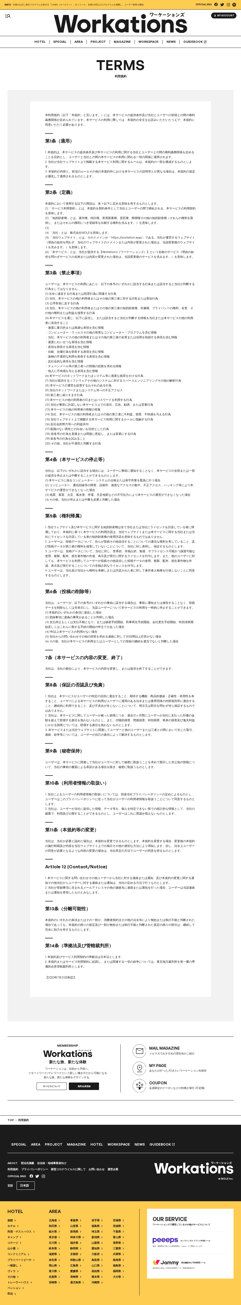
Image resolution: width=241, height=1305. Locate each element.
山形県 (75, 1225)
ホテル (12, 1225)
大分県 (118, 1276)
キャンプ (14, 1237)
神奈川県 (77, 1237)
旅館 (11, 1220)
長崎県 (75, 1276)
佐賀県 (54, 1276)
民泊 (11, 1293)
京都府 (75, 1254)
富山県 (118, 1237)
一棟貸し (14, 1265)
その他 (12, 1276)
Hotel (40, 42)
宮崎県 (54, 1282)
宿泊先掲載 (27, 1163)
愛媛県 (75, 1270)
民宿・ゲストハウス (20, 1231)
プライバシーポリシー (34, 1169)
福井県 (75, 1242)
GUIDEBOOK (195, 42)
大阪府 (97, 1254)
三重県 (118, 1248)
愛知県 (97, 1248)
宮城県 (118, 1220)
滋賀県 (54, 1254)
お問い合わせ (97, 1169)
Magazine (122, 42)
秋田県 (54, 1225)
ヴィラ (12, 1270)
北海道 (54, 1220)
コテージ (14, 1242)
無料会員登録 (84, 1086)
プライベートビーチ (20, 1259)
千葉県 (118, 1231)
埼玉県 (97, 1231)
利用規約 (12, 1169)
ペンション (15, 1288)
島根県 (118, 1259)
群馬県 (75, 1231)
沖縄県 (97, 1282)
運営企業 (113, 1169)
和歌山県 (77, 1259)
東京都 (54, 1237)
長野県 (118, 1242)
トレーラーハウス (19, 1282)
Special (59, 42)
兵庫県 (118, 1254)
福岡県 (118, 1270)
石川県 (54, 1242)
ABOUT (12, 1163)
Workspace (149, 42)
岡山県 (54, 1265)
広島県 (75, 1265)
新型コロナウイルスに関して (68, 1169)
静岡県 (75, 1248)
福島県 (97, 1225)
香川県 (54, 1270)
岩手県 (97, 1220)
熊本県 (97, 1276)
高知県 (97, 1270)
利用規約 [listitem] (22, 1120)
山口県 (97, 1265)
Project (98, 42)
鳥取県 (97, 1259)
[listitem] (216, 4)
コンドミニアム (18, 1254)
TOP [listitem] (10, 1120)
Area (78, 42)
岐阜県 (54, 1248)
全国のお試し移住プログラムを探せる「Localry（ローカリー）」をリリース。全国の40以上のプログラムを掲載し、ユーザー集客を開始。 (79, 4)
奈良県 (54, 1259)
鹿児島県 (77, 1282)
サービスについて (51, 1086)
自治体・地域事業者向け (51, 1163)
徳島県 (118, 1265)
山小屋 (12, 1248)
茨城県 (118, 1225)
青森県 (75, 1220)
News (171, 42)
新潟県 (97, 1237)
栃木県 (54, 1231)
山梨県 (97, 1242)
